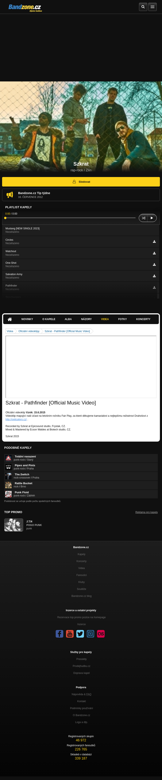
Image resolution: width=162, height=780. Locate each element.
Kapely (81, 554)
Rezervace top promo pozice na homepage (81, 617)
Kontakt (81, 701)
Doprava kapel (81, 673)
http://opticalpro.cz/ (16, 419)
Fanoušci (81, 575)
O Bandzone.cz (81, 715)
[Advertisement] (81, 45)
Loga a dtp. (81, 722)
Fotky (122, 319)
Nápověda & (81, 694)
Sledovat (81, 181)
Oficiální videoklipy (28, 331)
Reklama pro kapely (146, 512)
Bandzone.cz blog (82, 596)
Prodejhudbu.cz (81, 666)
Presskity (81, 659)
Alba (68, 319)
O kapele (48, 319)
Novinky (27, 319)
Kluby (81, 582)
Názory (86, 319)
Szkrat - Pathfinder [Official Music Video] (67, 331)
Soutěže (81, 589)
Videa (105, 319)
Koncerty (143, 319)
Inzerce (81, 624)
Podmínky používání (81, 708)
